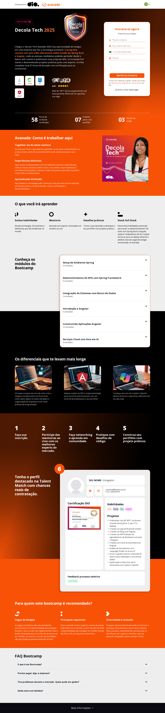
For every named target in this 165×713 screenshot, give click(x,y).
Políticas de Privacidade (119, 83)
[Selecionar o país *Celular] (110, 52)
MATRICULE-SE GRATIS (127, 75)
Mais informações (82, 708)
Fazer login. (134, 89)
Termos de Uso (136, 83)
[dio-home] (33, 4)
